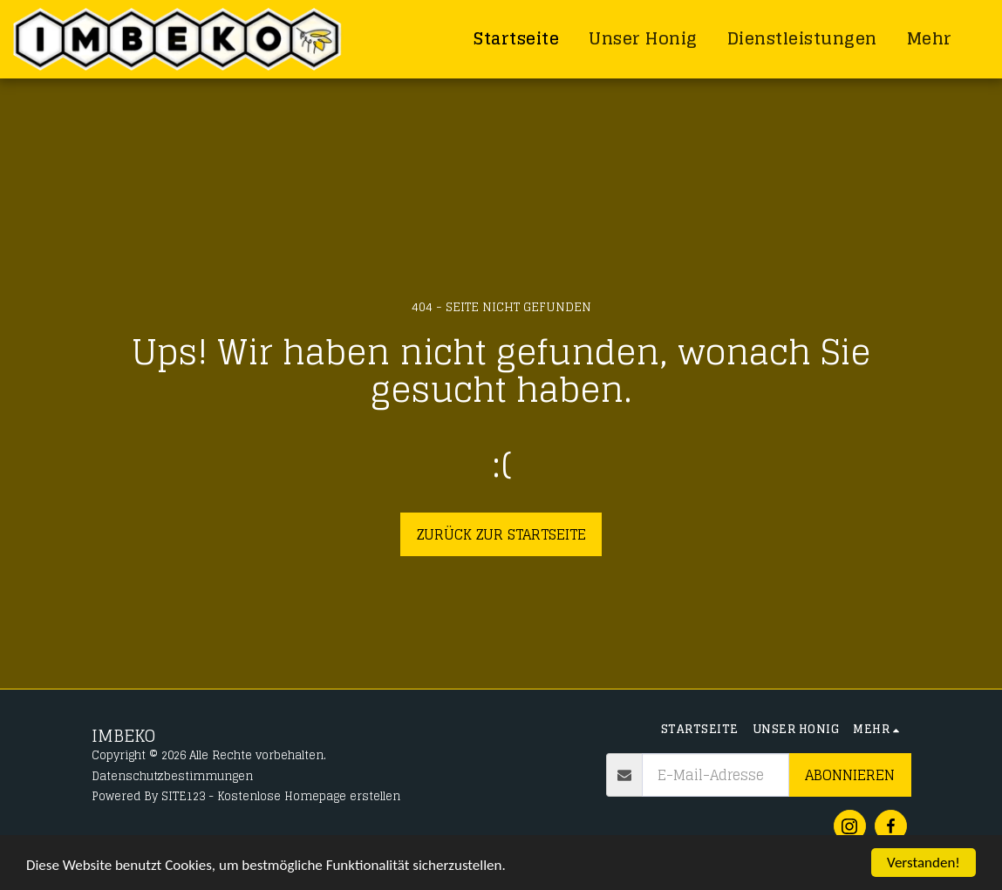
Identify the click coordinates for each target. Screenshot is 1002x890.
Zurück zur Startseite (501, 534)
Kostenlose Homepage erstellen (308, 796)
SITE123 (183, 796)
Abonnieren (850, 775)
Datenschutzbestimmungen (172, 776)
